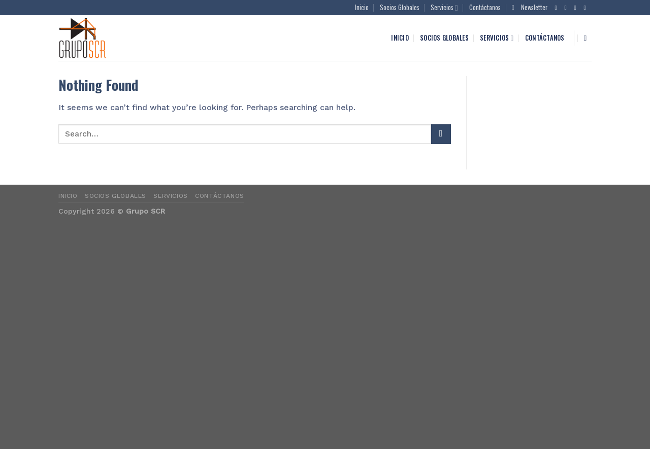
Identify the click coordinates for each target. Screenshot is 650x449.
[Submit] (440, 134)
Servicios (444, 8)
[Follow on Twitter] (577, 7)
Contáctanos (485, 7)
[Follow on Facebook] (558, 7)
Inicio (362, 7)
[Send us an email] (587, 7)
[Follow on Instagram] (568, 7)
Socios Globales (399, 7)
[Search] (588, 38)
